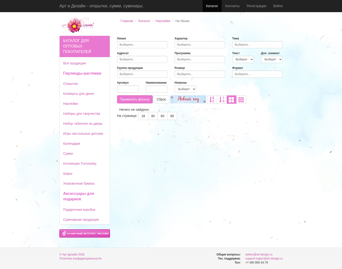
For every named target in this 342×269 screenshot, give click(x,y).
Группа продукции (130, 68)
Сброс (161, 99)
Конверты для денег (78, 94)
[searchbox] (142, 44)
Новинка (181, 82)
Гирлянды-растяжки (82, 73)
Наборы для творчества (81, 113)
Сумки (68, 153)
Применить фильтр (135, 99)
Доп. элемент (270, 53)
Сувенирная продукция (81, 219)
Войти (278, 6)
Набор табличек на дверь (83, 123)
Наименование (156, 82)
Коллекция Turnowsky (79, 163)
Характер (181, 38)
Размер (180, 68)
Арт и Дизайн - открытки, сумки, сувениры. (101, 6)
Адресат (123, 53)
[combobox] (142, 44)
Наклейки (163, 21)
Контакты (232, 6)
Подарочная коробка (79, 209)
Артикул (123, 82)
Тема (235, 38)
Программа (182, 53)
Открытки (70, 84)
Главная (127, 21)
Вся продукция (74, 63)
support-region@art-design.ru (264, 258)
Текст (236, 53)
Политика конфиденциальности (80, 258)
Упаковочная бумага (78, 183)
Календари (71, 143)
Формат (237, 68)
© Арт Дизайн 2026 (72, 254)
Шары (67, 173)
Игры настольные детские (83, 133)
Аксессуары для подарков (78, 196)
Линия (121, 38)
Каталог (212, 6)
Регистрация (256, 6)
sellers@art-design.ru (258, 254)
